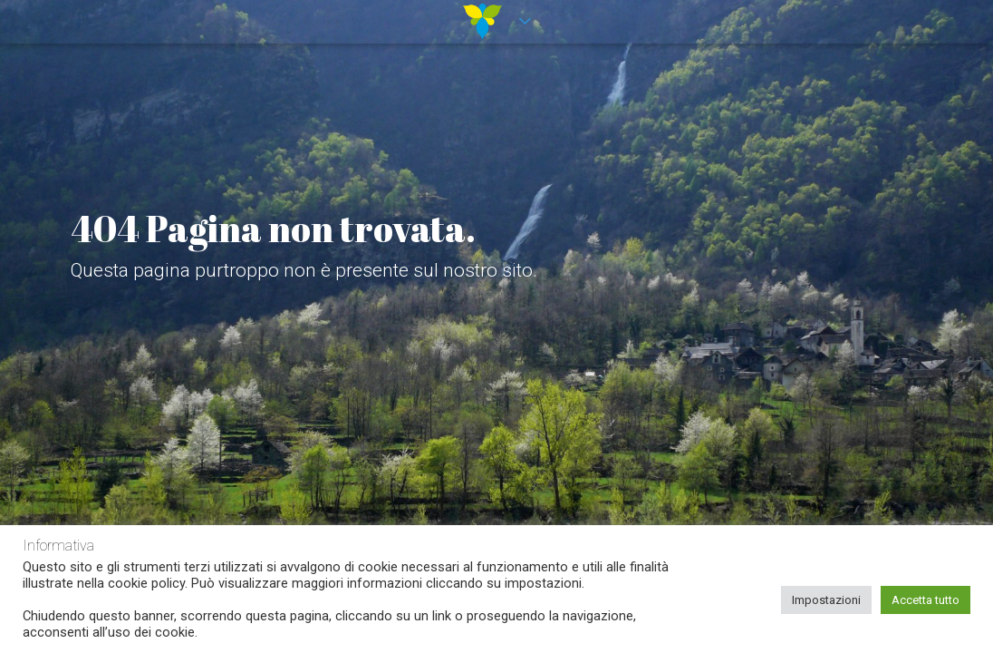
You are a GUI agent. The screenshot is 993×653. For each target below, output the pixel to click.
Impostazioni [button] (826, 600)
